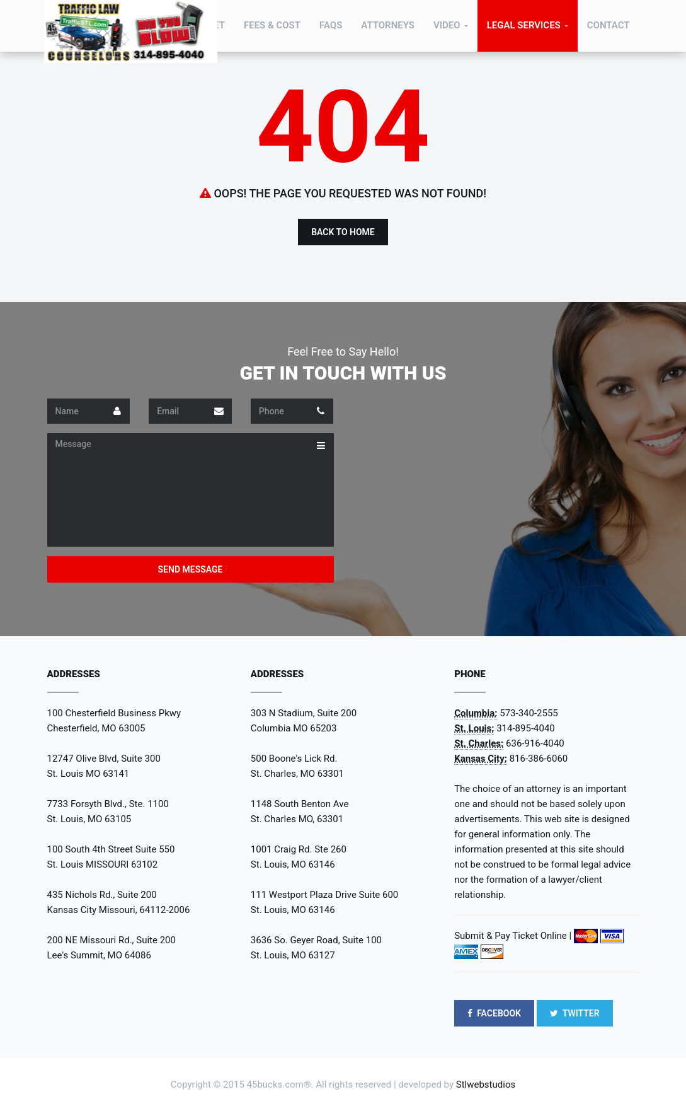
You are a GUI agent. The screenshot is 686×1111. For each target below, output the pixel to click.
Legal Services (524, 25)
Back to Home (343, 232)
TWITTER (575, 1013)
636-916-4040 (535, 743)
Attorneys (387, 25)
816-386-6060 (539, 758)
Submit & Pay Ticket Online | (512, 935)
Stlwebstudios (485, 1084)
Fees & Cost (272, 25)
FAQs (330, 25)
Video (446, 25)
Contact (608, 25)
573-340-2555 (529, 713)
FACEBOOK (494, 1013)
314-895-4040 (525, 728)
